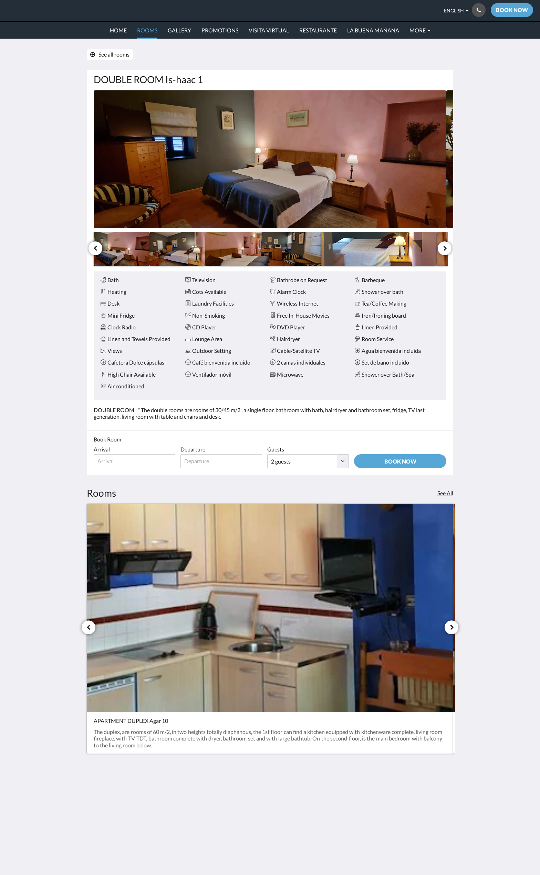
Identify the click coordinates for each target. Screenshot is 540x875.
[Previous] (95, 248)
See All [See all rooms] (445, 493)
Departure (195, 449)
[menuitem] (118, 30)
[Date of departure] (225, 461)
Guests (281, 449)
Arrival (102, 449)
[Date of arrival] (136, 461)
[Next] (444, 248)
